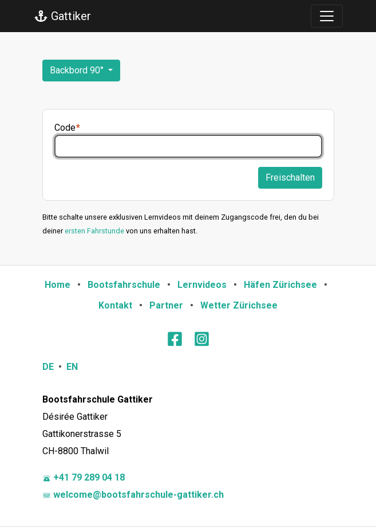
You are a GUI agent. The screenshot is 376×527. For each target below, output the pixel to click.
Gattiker (62, 16)
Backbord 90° (78, 70)
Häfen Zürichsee (280, 284)
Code (65, 127)
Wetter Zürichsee (239, 305)
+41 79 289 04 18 (83, 477)
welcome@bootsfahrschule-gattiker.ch (133, 494)
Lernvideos (202, 284)
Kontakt (115, 305)
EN (72, 366)
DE (48, 366)
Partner (166, 305)
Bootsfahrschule (124, 284)
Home (57, 284)
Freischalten (290, 177)
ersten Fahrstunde (94, 231)
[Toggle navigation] (327, 16)
